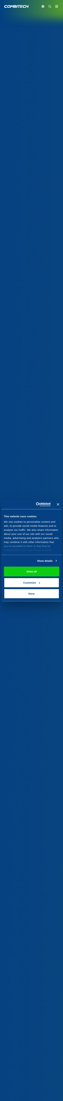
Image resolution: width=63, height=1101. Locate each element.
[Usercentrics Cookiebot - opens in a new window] (38, 504)
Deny (31, 593)
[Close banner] (58, 504)
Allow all (31, 571)
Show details (45, 560)
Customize (31, 582)
